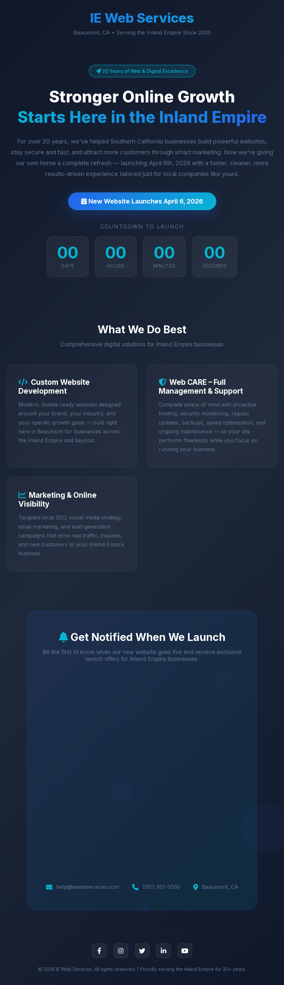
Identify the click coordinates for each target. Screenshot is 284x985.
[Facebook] (99, 950)
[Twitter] (142, 950)
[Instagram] (120, 950)
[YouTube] (185, 950)
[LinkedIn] (163, 950)
